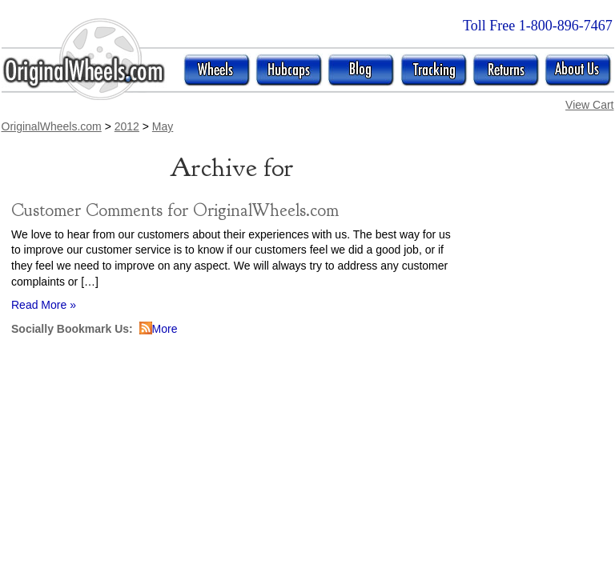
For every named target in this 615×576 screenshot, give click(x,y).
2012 (127, 126)
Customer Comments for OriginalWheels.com (175, 210)
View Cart (589, 104)
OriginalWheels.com (52, 126)
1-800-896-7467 (566, 26)
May (162, 126)
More (165, 328)
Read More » (43, 304)
